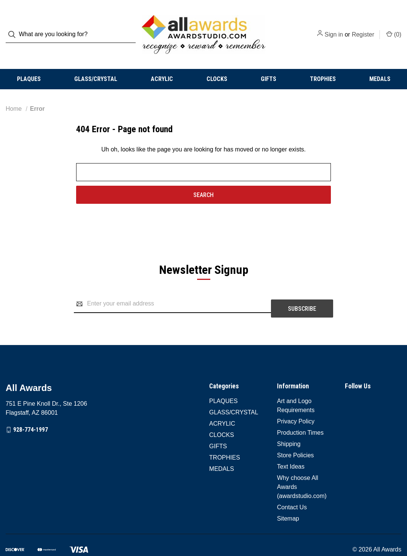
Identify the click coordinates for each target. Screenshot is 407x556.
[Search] (14, 26)
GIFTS (268, 63)
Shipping (288, 424)
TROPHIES (323, 63)
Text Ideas (290, 447)
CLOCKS (217, 63)
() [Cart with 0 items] (393, 26)
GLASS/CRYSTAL (95, 63)
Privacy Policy (296, 402)
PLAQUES (29, 63)
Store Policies (295, 435)
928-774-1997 (30, 410)
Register (363, 27)
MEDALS (379, 63)
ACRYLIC (162, 63)
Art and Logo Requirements (296, 386)
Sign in (333, 27)
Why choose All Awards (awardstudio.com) (302, 467)
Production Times (300, 413)
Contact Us (292, 487)
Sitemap (288, 499)
